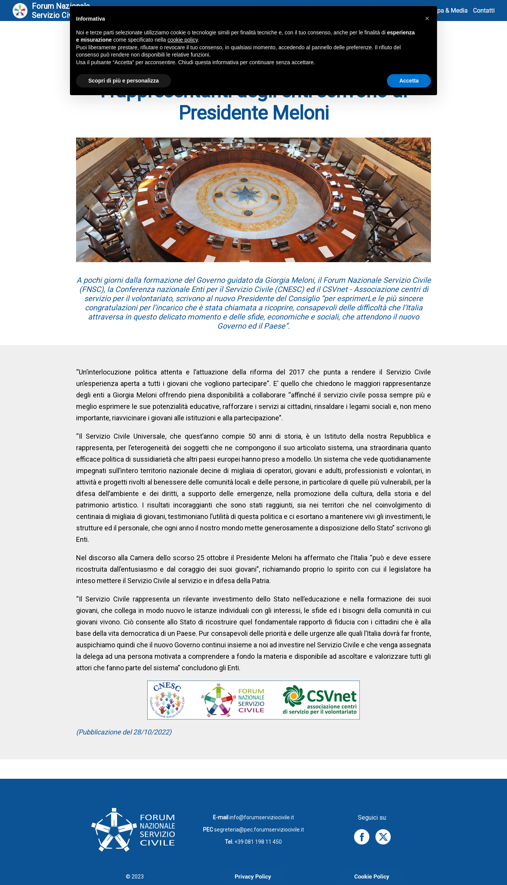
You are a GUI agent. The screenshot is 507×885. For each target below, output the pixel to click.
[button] (427, 18)
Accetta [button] (409, 81)
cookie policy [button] (182, 40)
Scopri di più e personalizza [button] (123, 81)
